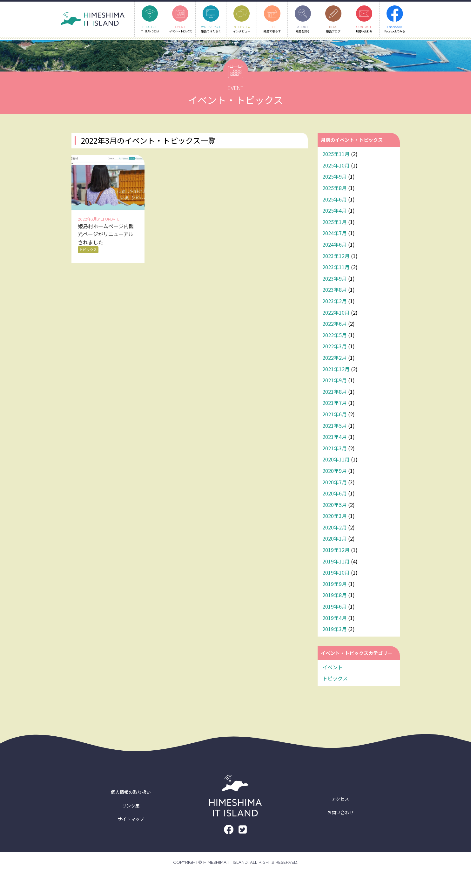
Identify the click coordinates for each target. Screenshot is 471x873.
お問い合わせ (340, 813)
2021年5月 (334, 426)
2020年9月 (334, 471)
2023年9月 (334, 279)
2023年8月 (334, 290)
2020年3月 (334, 517)
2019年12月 (336, 551)
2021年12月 (336, 369)
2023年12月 (336, 256)
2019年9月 (334, 584)
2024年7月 (334, 234)
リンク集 (131, 806)
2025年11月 (336, 155)
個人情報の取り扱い (131, 793)
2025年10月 (336, 166)
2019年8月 (334, 596)
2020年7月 (334, 483)
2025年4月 (334, 211)
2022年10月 (336, 313)
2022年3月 (334, 347)
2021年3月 (334, 449)
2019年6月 (334, 607)
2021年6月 (334, 415)
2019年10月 (336, 573)
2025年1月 (334, 222)
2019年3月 (334, 630)
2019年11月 (336, 562)
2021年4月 (334, 437)
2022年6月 (334, 324)
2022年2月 (334, 358)
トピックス (335, 679)
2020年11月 (336, 460)
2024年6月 (334, 245)
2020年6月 (334, 494)
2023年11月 (336, 268)
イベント (332, 668)
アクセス (340, 799)
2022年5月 (334, 335)
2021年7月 (334, 403)
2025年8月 (334, 189)
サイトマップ (131, 820)
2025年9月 (334, 177)
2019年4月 (334, 618)
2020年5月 (334, 505)
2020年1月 (334, 539)
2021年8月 (334, 392)
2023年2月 (334, 302)
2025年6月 (334, 200)
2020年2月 (334, 528)
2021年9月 (334, 381)
